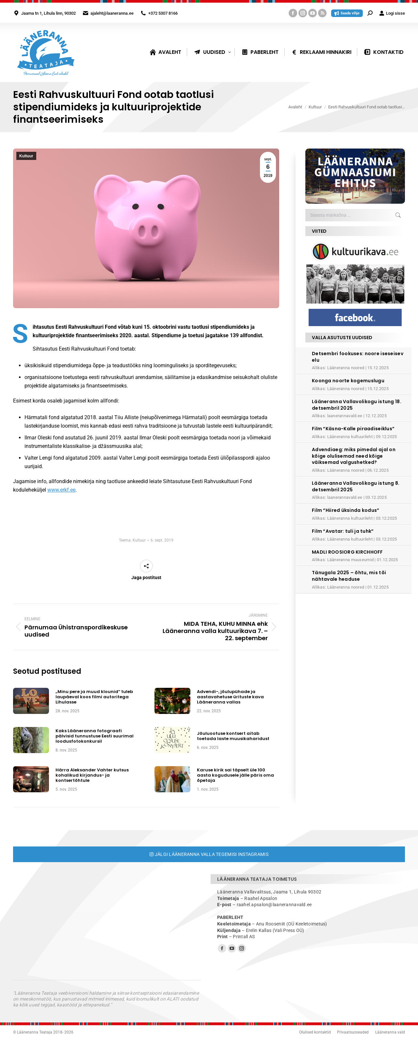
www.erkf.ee (61, 490)
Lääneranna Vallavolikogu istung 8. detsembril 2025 (356, 486)
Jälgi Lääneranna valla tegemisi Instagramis (209, 854)
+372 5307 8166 (163, 13)
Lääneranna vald (390, 1032)
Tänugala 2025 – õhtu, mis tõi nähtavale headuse (349, 575)
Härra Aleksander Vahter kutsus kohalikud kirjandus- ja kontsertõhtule (92, 775)
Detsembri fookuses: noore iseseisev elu (357, 356)
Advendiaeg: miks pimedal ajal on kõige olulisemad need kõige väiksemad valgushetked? (353, 456)
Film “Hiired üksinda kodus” (345, 510)
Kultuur (26, 156)
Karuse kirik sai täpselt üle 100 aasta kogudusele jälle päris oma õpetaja (235, 775)
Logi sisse (392, 13)
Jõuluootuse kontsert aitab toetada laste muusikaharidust (233, 736)
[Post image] (31, 701)
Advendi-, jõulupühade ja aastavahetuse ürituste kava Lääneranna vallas (230, 697)
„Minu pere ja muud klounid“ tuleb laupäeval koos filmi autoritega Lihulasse (94, 697)
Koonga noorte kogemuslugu (348, 380)
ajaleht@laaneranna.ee (112, 13)
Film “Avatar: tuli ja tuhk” (343, 531)
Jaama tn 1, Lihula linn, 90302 (48, 13)
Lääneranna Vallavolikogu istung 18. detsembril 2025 (356, 404)
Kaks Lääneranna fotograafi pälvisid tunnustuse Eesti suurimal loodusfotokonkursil (95, 736)
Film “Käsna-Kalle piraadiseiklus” (353, 428)
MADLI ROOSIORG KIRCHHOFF (347, 552)
